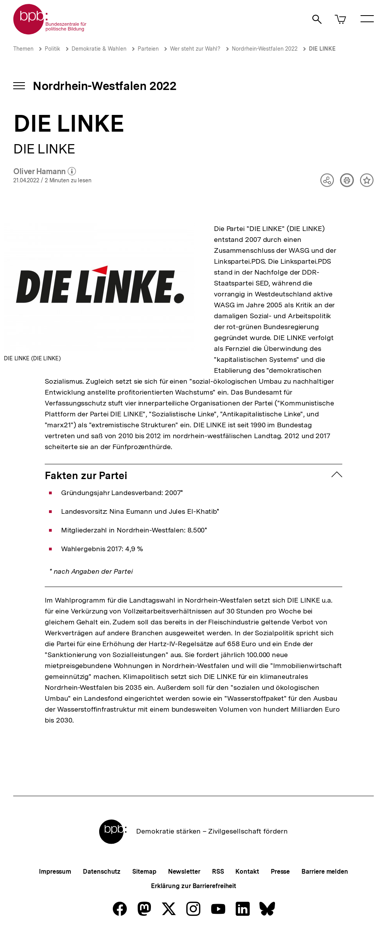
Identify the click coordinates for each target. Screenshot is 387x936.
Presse (280, 871)
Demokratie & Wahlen (99, 49)
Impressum (55, 871)
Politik (52, 49)
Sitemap (144, 871)
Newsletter (184, 871)
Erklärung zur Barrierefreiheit (193, 886)
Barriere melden (324, 871)
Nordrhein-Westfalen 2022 (265, 49)
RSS (218, 871)
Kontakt (247, 871)
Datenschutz (102, 871)
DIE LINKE (322, 49)
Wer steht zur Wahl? (195, 49)
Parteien (148, 49)
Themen (23, 49)
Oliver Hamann (44, 172)
